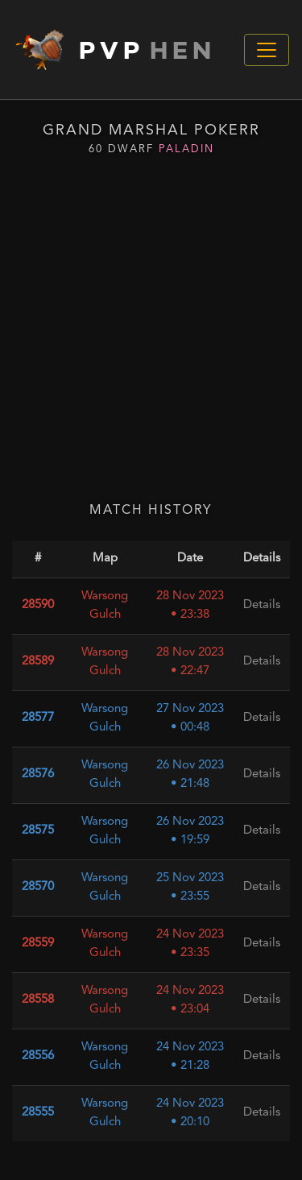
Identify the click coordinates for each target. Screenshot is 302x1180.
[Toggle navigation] (266, 50)
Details (261, 662)
